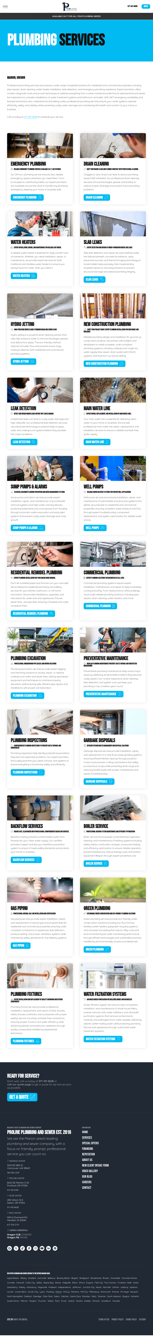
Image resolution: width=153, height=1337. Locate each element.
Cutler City (30, 1284)
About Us (87, 1161)
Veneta (79, 1302)
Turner (64, 1302)
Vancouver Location (16, 1162)
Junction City (88, 1289)
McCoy (66, 1293)
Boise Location (14, 1214)
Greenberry (12, 1289)
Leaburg (124, 1289)
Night (15, 1321)
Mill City (84, 1293)
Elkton (75, 1284)
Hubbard (52, 1289)
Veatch (71, 1302)
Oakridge (37, 1298)
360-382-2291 (13, 1174)
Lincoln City (33, 1293)
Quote (146, 6)
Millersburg (94, 1293)
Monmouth (106, 1293)
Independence (64, 1289)
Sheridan (86, 1298)
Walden (87, 1302)
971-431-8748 (12, 1192)
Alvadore (32, 1280)
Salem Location (14, 1197)
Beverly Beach (63, 1280)
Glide (129, 1284)
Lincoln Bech (20, 1293)
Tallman (24, 1302)
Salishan (65, 1298)
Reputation (88, 1156)
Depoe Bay (48, 1284)
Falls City (99, 1284)
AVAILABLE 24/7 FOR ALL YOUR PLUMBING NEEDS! (76, 16)
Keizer (99, 1289)
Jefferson (76, 1289)
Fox (20, 1321)
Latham (115, 1289)
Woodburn (106, 1302)
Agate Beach (13, 1280)
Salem (57, 1298)
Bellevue (51, 1280)
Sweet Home (13, 1302)
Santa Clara (75, 1298)
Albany (23, 1280)
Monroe (115, 1293)
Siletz (94, 1298)
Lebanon (133, 1289)
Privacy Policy (118, 1321)
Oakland (28, 1298)
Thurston (42, 1302)
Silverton (102, 1298)
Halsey (22, 1289)
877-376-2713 (13, 1226)
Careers (86, 1184)
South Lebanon (114, 1298)
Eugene (89, 1284)
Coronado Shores (129, 1280)
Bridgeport (84, 1280)
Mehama (75, 1293)
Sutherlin (135, 1298)
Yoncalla (116, 1302)
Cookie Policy (131, 1321)
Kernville (107, 1289)
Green (136, 1284)
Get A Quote (22, 1099)
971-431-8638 (132, 6)
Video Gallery (90, 1173)
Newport (134, 1293)
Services (87, 1139)
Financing (87, 1150)
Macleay (50, 1293)
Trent (57, 1302)
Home (85, 1134)
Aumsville (42, 1280)
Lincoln (10, 1293)
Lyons (42, 1293)
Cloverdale (115, 1280)
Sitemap (142, 1321)
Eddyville (67, 1284)
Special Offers (90, 1145)
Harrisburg (31, 1289)
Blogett (74, 1280)
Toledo (50, 1302)
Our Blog (87, 1178)
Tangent (33, 1302)
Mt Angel (124, 1293)
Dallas (39, 1284)
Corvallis (11, 1284)
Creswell (20, 1284)
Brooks (106, 1280)
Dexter (58, 1284)
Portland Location (15, 1180)
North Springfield (15, 1298)
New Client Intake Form (95, 1167)
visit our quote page (19, 1086)
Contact (86, 1189)
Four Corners (110, 1284)
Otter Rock (48, 1298)
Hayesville (42, 1289)
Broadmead (96, 1280)
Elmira (82, 1284)
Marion (59, 1293)
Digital (24, 1321)
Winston (96, 1302)
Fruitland (122, 1284)
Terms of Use (103, 1321)
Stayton (125, 1298)
